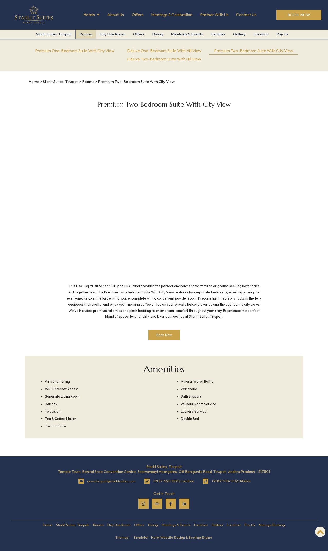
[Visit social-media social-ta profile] (157, 504)
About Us (115, 14)
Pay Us (282, 34)
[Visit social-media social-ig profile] (143, 504)
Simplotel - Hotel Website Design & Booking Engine (173, 537)
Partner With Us (214, 14)
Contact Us (246, 14)
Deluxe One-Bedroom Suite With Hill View (164, 50)
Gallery (239, 34)
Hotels (91, 14)
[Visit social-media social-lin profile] (184, 504)
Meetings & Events (187, 34)
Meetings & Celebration (171, 14)
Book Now (298, 14)
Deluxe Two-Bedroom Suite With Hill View (164, 58)
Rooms (85, 34)
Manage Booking (272, 525)
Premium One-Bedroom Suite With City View (74, 50)
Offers (137, 14)
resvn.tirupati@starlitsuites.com (111, 481)
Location (261, 34)
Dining (157, 34)
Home (34, 81)
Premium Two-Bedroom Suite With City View (253, 50)
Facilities (218, 34)
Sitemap (122, 537)
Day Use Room (112, 34)
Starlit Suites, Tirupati (53, 34)
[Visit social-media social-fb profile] (171, 504)
